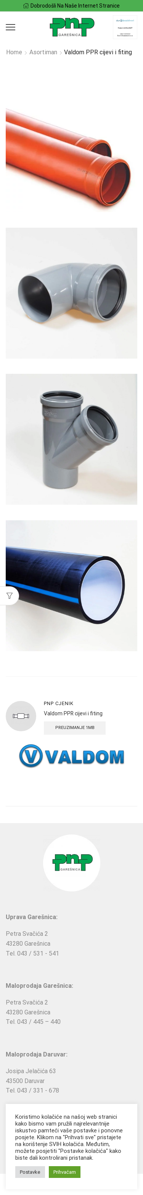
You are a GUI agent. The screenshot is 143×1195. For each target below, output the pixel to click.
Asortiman (43, 52)
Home (14, 52)
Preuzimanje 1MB (75, 727)
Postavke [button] (30, 1172)
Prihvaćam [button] (64, 1172)
